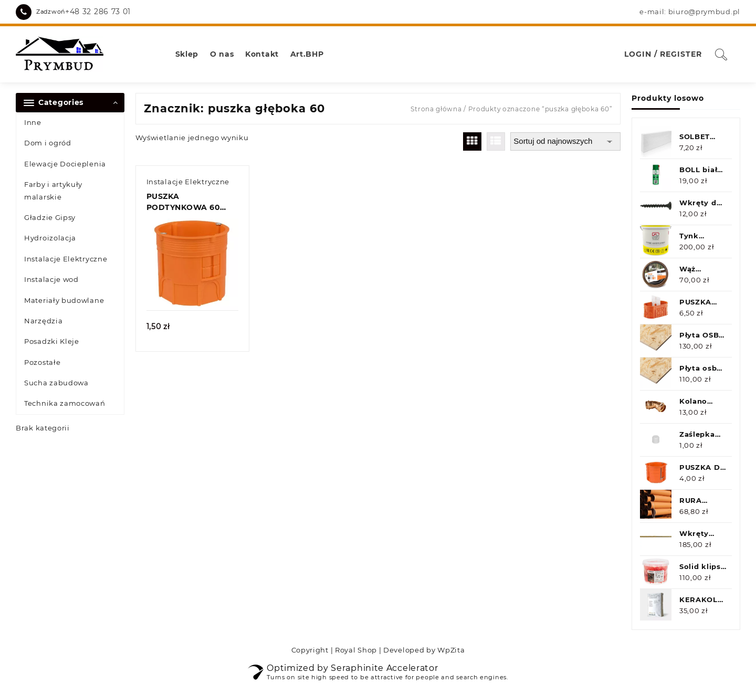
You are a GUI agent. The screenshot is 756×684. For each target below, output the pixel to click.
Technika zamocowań (65, 403)
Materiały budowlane (64, 300)
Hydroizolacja (50, 238)
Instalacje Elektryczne (65, 259)
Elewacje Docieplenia (65, 164)
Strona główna (436, 109)
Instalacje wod (51, 279)
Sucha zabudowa (56, 382)
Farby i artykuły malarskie (53, 190)
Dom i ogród (47, 143)
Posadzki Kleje (51, 341)
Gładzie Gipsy (50, 217)
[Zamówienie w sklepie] (565, 141)
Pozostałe (42, 362)
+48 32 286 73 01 (98, 11)
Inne (32, 122)
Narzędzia (43, 321)
